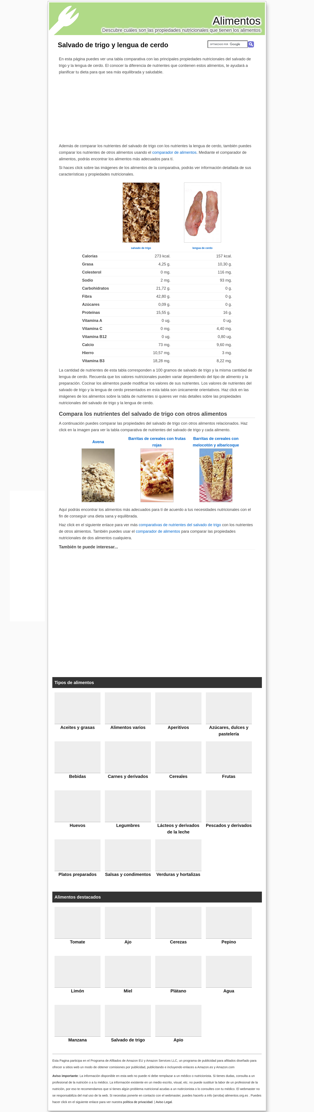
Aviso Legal (164, 1102)
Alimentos (237, 21)
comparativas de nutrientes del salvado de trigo (180, 525)
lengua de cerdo (202, 248)
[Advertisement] (157, 108)
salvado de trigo (141, 248)
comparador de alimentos (174, 152)
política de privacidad (137, 1102)
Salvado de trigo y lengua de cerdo (113, 45)
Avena (98, 442)
